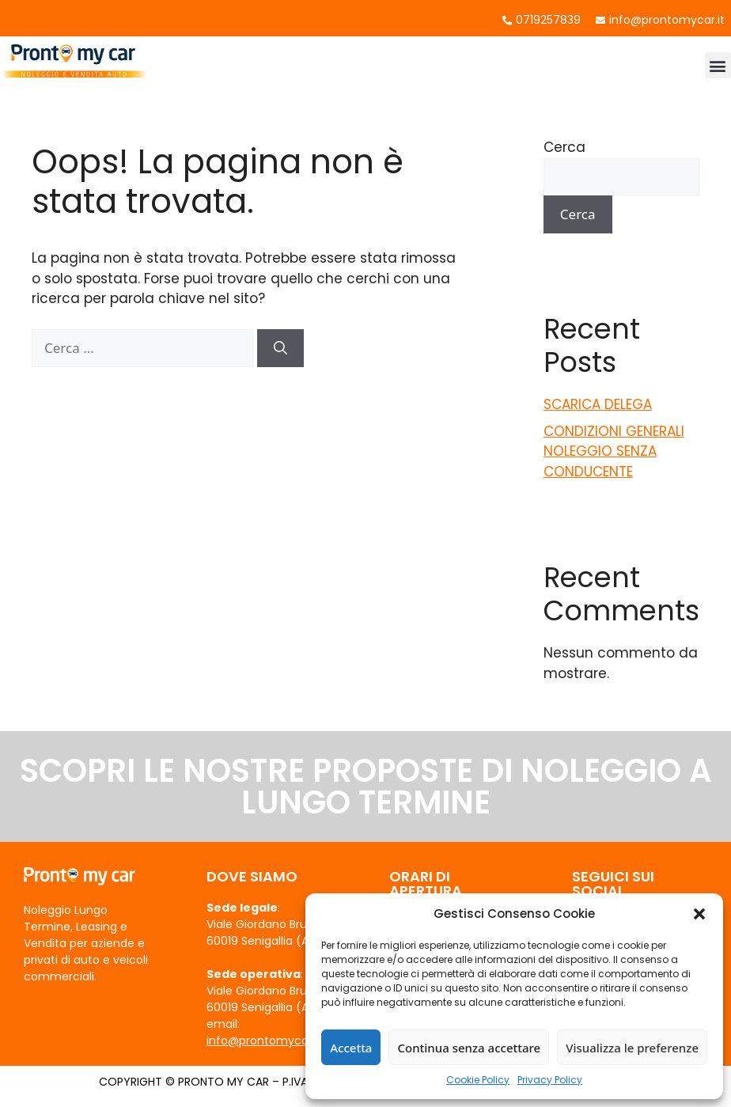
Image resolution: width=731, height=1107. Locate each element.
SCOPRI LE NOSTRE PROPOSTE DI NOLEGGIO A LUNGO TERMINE (366, 787)
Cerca (564, 147)
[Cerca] (280, 348)
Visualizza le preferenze (632, 1048)
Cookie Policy (477, 1079)
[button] (699, 914)
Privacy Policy (549, 1079)
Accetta (351, 1048)
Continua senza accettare (468, 1048)
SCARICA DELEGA (598, 404)
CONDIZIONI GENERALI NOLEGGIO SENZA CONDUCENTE (614, 451)
